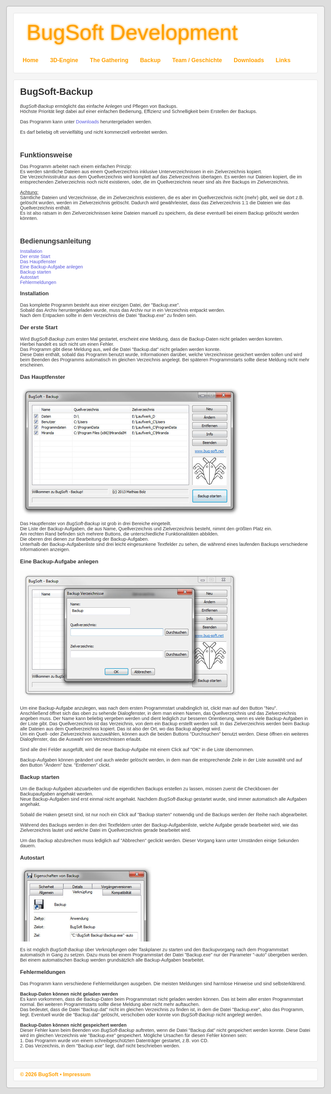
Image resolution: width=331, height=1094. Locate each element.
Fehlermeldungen (38, 282)
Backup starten (35, 272)
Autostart (29, 277)
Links (283, 60)
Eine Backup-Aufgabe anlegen (51, 266)
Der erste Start (35, 256)
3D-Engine (64, 60)
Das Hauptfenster (38, 261)
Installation (31, 251)
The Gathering (109, 60)
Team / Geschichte (197, 60)
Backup (150, 60)
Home (30, 60)
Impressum (77, 1074)
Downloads (249, 60)
